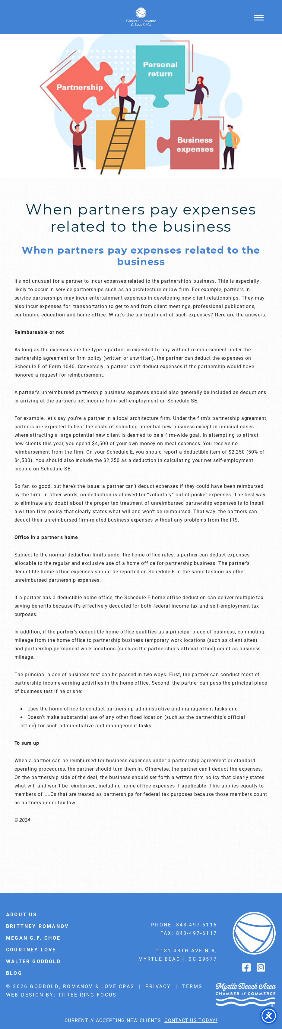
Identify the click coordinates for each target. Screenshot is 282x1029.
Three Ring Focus (87, 994)
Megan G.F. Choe (33, 938)
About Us (21, 914)
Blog (14, 973)
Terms (192, 986)
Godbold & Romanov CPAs (141, 17)
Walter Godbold (33, 961)
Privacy (158, 986)
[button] (258, 17)
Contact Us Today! (190, 1020)
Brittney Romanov (37, 926)
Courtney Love (31, 949)
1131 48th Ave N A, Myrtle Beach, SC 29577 (177, 954)
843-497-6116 (196, 924)
